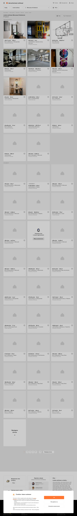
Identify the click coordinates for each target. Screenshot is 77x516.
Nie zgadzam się (54, 501)
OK (54, 497)
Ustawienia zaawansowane (54, 506)
